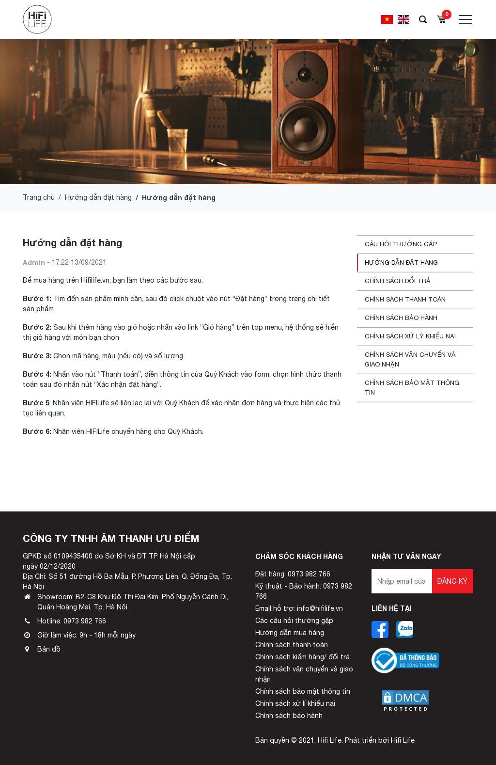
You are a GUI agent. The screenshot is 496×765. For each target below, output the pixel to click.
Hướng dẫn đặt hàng (98, 197)
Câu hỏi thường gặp (401, 244)
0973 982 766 (84, 621)
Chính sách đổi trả (398, 281)
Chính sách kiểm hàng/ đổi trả (302, 657)
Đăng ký (452, 581)
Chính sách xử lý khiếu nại (410, 336)
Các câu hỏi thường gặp (294, 620)
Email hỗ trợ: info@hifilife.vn (299, 608)
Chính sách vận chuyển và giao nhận (410, 359)
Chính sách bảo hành (401, 317)
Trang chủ (39, 197)
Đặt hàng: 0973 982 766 (292, 574)
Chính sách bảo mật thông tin (412, 387)
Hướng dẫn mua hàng (289, 633)
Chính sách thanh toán (405, 299)
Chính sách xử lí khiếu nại (295, 703)
